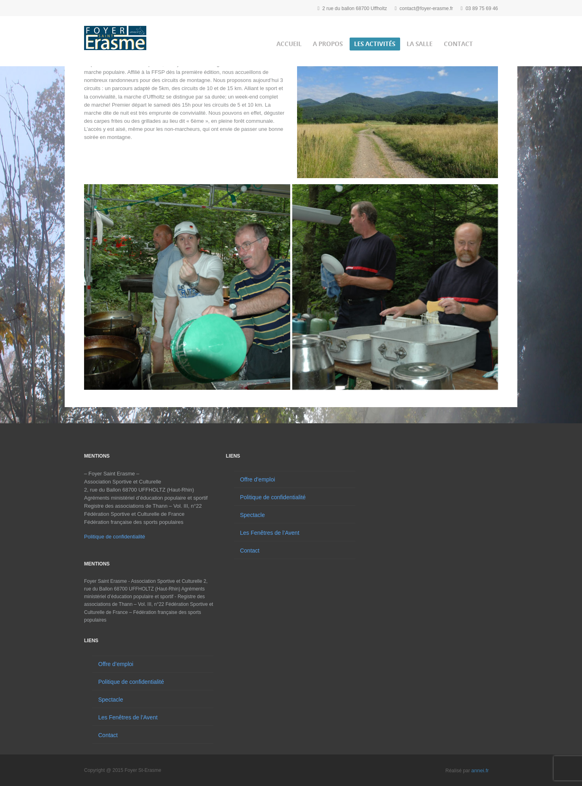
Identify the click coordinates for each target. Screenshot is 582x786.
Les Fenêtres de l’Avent (128, 717)
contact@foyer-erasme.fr (426, 8)
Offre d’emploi (115, 664)
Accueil (289, 44)
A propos (328, 44)
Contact (458, 44)
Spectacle (110, 699)
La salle (419, 44)
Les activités (374, 44)
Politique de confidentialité (114, 537)
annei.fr (480, 770)
